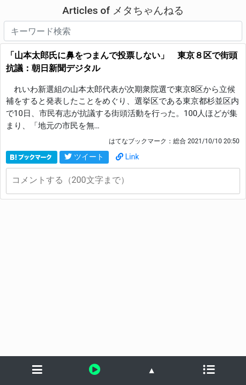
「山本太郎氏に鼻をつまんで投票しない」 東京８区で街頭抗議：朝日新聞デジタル (121, 61)
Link (127, 156)
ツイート (84, 156)
